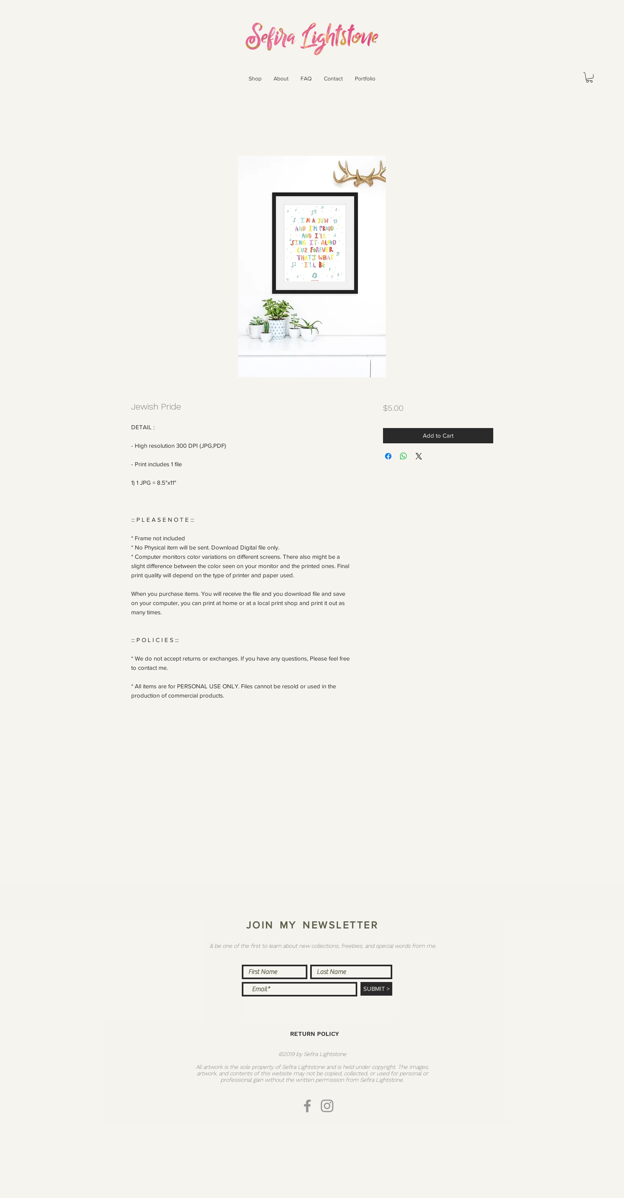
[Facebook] (307, 1105)
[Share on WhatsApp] (403, 456)
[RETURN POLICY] (314, 1034)
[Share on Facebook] (388, 456)
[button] (255, 78)
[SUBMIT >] (376, 989)
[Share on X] (419, 456)
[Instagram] (327, 1105)
